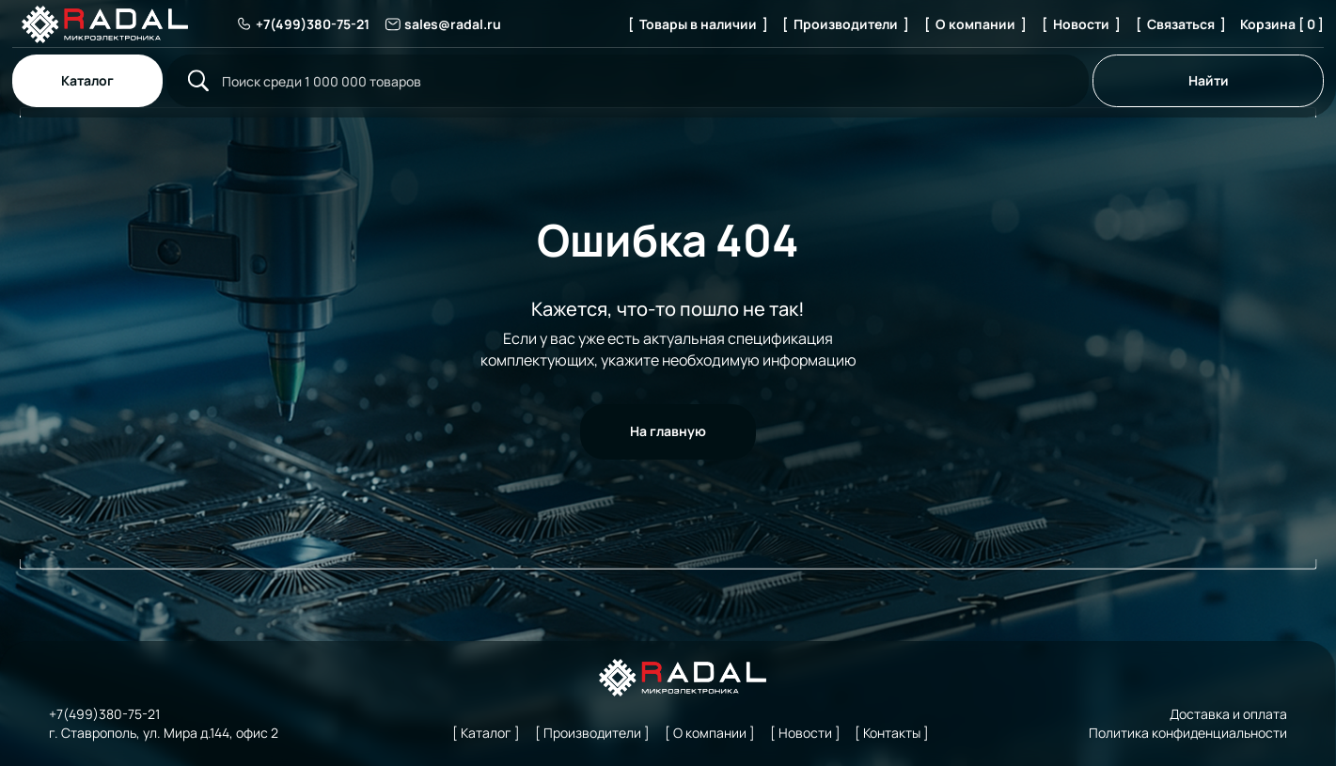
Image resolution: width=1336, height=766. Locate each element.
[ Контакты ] (892, 733)
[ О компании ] (975, 24)
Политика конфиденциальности (1188, 733)
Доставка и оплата (1228, 714)
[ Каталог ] (486, 733)
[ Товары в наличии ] (698, 24)
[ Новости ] (1081, 24)
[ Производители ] (845, 24)
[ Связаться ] (1181, 24)
